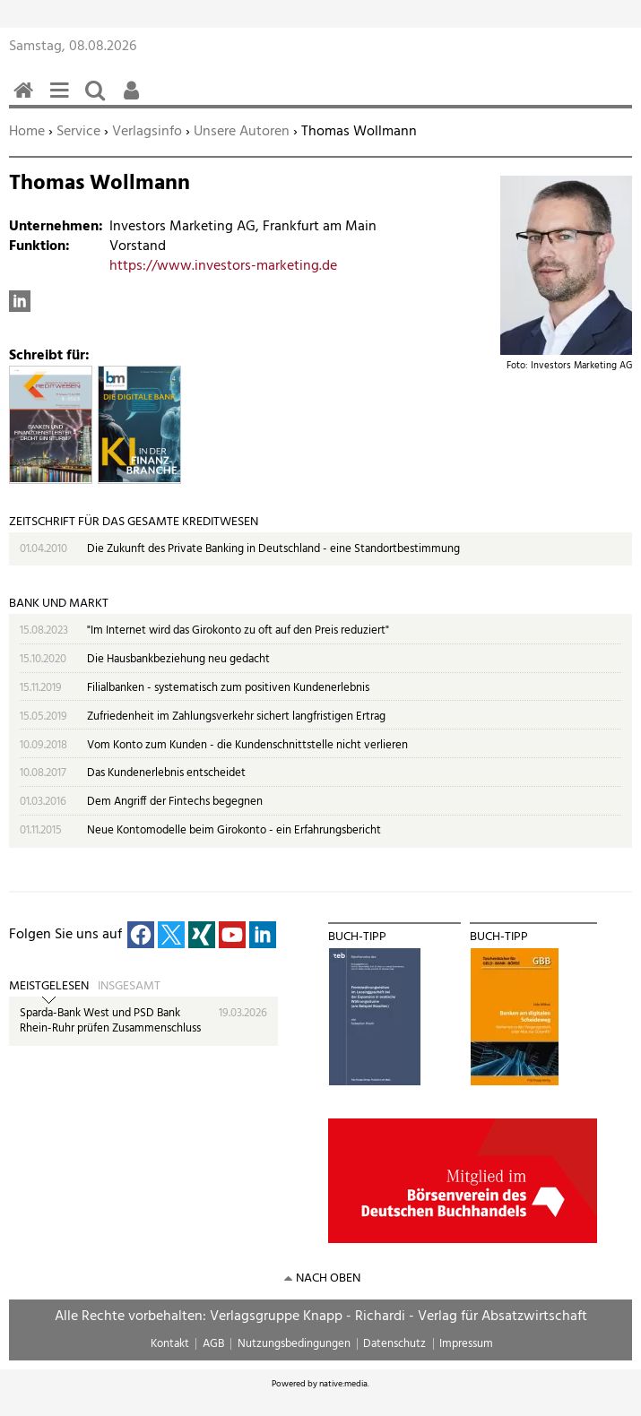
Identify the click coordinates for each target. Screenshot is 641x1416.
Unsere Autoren (242, 131)
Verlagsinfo (147, 131)
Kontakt (170, 1344)
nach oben (328, 1278)
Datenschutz (394, 1344)
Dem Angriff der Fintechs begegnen (175, 801)
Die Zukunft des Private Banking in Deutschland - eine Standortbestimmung (273, 549)
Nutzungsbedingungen (294, 1344)
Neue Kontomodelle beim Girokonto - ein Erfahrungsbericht (234, 830)
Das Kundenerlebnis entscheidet (166, 773)
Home (27, 131)
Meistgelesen (49, 987)
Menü (62, 100)
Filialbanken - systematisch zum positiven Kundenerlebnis (228, 687)
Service (78, 131)
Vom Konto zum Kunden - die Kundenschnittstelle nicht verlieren (247, 745)
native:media (343, 1384)
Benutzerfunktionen (134, 100)
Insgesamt (129, 987)
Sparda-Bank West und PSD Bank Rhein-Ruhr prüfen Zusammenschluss (110, 1021)
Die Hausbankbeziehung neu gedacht (178, 659)
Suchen (98, 100)
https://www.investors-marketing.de (223, 266)
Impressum (466, 1344)
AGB (213, 1344)
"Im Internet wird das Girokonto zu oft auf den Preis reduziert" (238, 630)
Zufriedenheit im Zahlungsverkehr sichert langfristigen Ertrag (236, 716)
